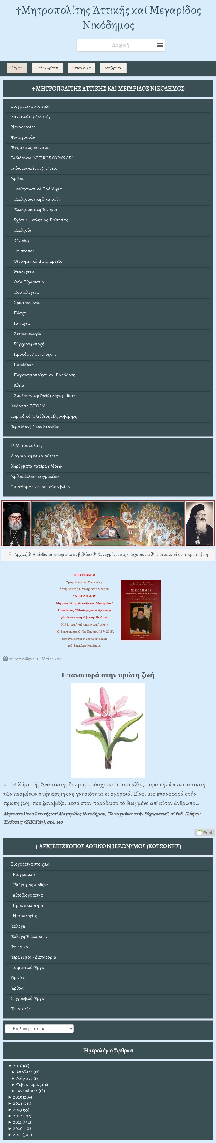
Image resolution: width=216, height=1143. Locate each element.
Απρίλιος (22, 1072)
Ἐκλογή (18, 926)
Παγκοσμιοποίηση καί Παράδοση (43, 375)
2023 (15, 1110)
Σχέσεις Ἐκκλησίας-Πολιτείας (39, 220)
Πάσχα (18, 313)
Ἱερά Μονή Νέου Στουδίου (36, 427)
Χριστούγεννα (25, 303)
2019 (15, 1135)
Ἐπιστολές (20, 1009)
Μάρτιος (22, 1078)
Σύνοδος (20, 241)
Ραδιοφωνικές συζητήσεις (34, 168)
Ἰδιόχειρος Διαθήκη (30, 885)
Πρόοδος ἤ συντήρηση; (33, 354)
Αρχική (17, 67)
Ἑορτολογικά (25, 292)
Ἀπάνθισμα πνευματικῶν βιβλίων (40, 487)
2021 (15, 1122)
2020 (15, 1128)
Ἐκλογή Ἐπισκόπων (29, 936)
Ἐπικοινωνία (81, 67)
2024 (15, 1103)
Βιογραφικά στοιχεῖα (30, 106)
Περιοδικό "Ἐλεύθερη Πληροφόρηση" (44, 416)
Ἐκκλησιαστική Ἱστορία (34, 210)
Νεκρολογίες (23, 127)
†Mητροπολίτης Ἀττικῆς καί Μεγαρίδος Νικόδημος (108, 17)
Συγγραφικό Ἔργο (27, 998)
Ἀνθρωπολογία (26, 334)
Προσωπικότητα (27, 905)
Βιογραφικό (23, 874)
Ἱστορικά (19, 947)
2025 (15, 1097)
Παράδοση (22, 365)
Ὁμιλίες (18, 978)
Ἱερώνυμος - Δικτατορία (33, 957)
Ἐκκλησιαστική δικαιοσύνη (36, 199)
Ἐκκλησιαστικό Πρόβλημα (36, 189)
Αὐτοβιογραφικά (27, 895)
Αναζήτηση (113, 67)
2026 (15, 1066)
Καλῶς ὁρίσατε (47, 67)
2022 (15, 1116)
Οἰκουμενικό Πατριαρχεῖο (36, 261)
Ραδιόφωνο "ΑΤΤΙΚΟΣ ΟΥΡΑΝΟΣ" (42, 158)
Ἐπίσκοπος (23, 251)
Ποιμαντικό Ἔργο (27, 967)
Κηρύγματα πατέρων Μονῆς (37, 466)
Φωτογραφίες (23, 137)
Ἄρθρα (17, 179)
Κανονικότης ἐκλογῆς (30, 117)
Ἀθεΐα (17, 385)
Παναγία (20, 323)
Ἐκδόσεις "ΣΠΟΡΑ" (28, 406)
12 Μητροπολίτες (26, 445)
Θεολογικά (22, 272)
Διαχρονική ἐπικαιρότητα (34, 456)
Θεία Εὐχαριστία (27, 282)
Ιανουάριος (24, 1091)
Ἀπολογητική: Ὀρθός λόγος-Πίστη (43, 396)
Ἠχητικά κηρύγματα (30, 148)
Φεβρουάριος (26, 1085)
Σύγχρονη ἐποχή (27, 344)
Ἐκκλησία (21, 230)
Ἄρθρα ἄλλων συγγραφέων (35, 476)
